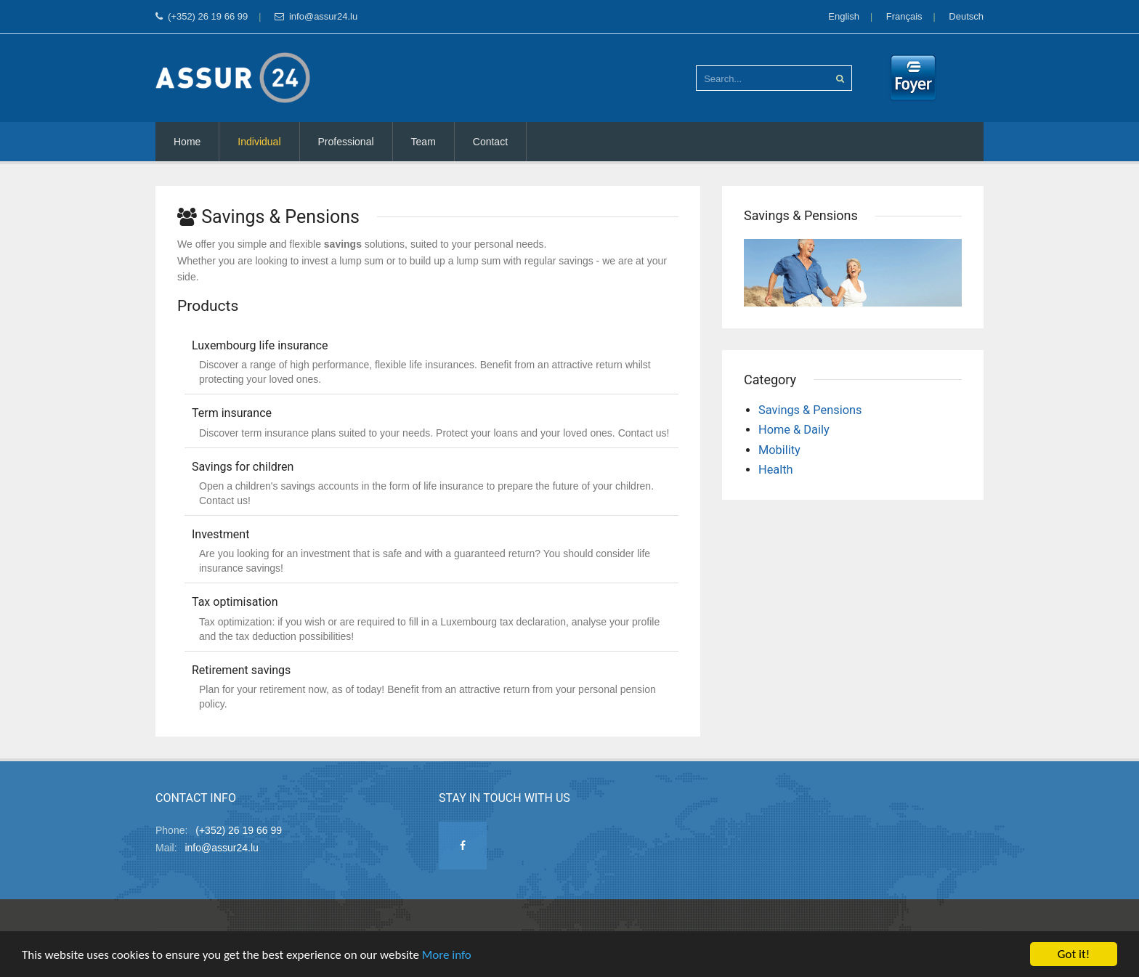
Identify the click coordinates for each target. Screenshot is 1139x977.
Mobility (779, 450)
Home (187, 141)
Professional (346, 141)
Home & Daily (794, 430)
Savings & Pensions (810, 410)
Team (423, 141)
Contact (490, 141)
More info (446, 954)
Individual (259, 141)
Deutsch (966, 16)
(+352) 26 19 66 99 (201, 16)
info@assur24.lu (316, 16)
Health (775, 470)
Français (904, 16)
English (843, 16)
